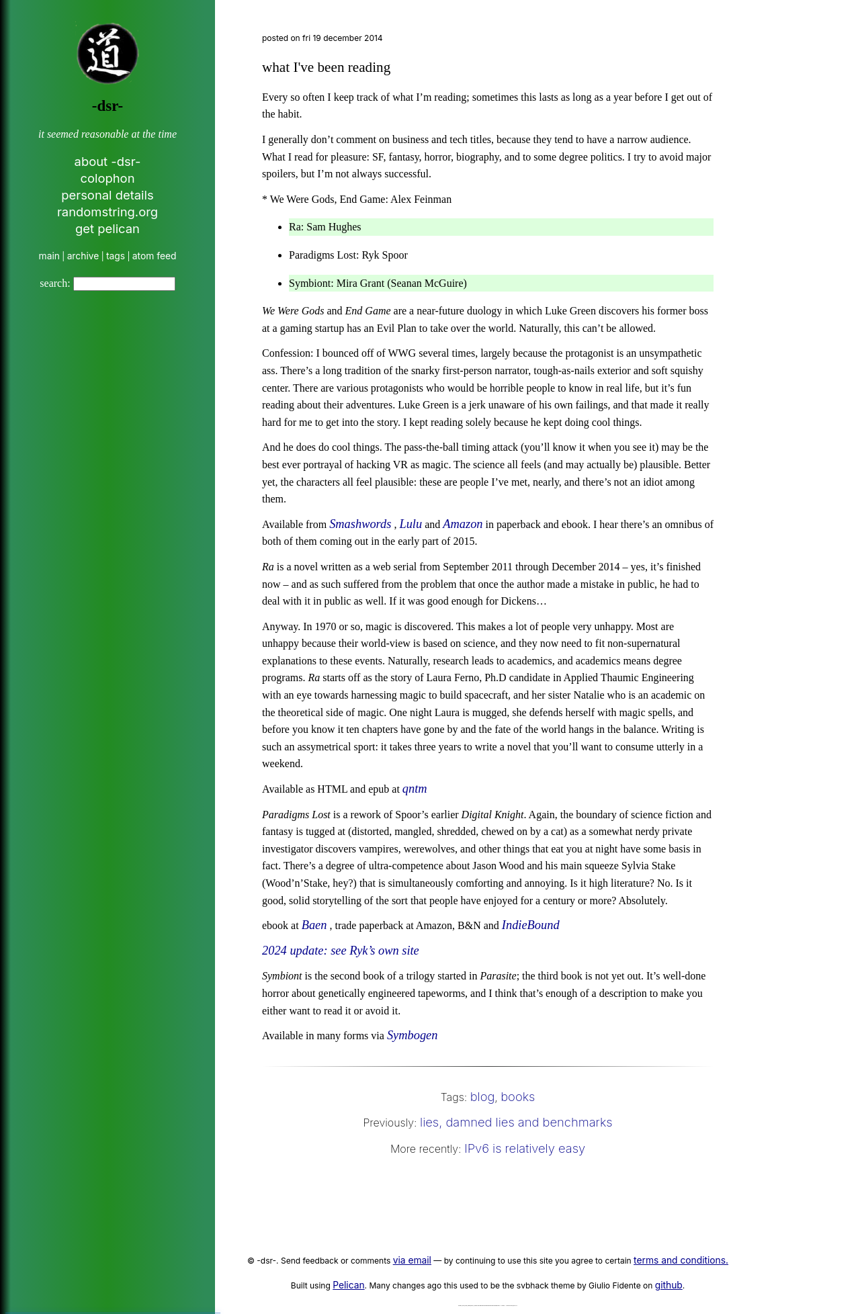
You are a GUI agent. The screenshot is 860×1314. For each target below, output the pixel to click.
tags (115, 256)
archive (83, 256)
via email (412, 1260)
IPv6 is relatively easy (524, 1148)
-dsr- (107, 105)
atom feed (154, 256)
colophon (107, 178)
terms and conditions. (681, 1260)
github (669, 1285)
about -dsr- (108, 161)
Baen (314, 925)
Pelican (348, 1285)
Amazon (462, 524)
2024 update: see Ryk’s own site (340, 950)
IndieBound (531, 925)
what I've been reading (326, 67)
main (49, 256)
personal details (107, 194)
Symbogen (412, 1035)
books (518, 1096)
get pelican (107, 228)
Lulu (410, 524)
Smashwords (360, 524)
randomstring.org (107, 211)
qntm (414, 788)
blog (482, 1096)
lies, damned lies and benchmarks (516, 1121)
